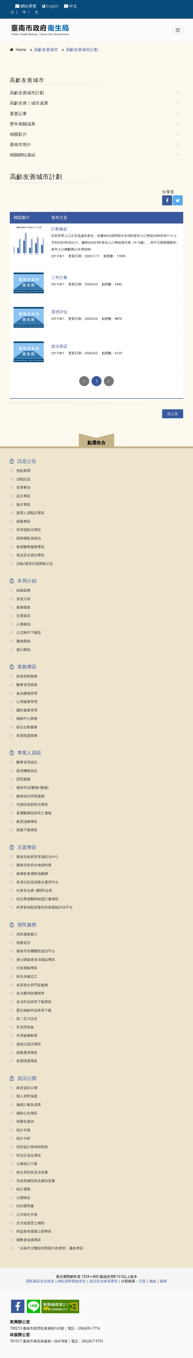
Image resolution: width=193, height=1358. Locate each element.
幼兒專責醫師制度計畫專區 (34, 899)
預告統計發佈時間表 (29, 1147)
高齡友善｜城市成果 (29, 103)
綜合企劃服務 (23, 727)
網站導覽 (28, 6)
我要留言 (20, 943)
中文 (73, 6)
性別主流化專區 (25, 1155)
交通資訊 (20, 616)
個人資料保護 (23, 1096)
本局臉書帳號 (23, 1035)
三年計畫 (59, 277)
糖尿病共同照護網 (27, 796)
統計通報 (20, 1189)
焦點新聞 (20, 471)
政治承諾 (59, 346)
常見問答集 (22, 1027)
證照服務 (20, 779)
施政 (152, 1281)
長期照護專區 (23, 1061)
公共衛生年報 (23, 1214)
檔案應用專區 (23, 1053)
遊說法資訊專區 (25, 1044)
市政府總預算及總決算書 (32, 1181)
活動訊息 (20, 479)
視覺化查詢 (22, 1121)
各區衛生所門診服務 (29, 985)
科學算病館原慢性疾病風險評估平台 (41, 907)
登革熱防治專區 (25, 530)
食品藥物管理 (23, 693)
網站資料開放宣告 (72, 1281)
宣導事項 (20, 487)
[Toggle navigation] (177, 30)
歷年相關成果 (22, 123)
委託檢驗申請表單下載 (31, 1010)
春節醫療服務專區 (27, 547)
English (52, 6)
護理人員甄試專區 (27, 513)
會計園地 (20, 650)
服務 (163, 1281)
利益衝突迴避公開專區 (31, 1231)
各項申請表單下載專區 (31, 1002)
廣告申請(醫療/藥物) (29, 788)
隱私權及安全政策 (40, 1281)
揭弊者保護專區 (25, 1240)
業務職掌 (20, 607)
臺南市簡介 (20, 144)
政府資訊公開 (23, 1088)
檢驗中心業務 (23, 718)
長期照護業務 (23, 736)
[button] (96, 440)
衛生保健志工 (23, 976)
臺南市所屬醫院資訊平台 (32, 951)
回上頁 (172, 414)
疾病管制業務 (23, 676)
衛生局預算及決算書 (29, 1172)
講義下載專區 (23, 830)
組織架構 (20, 590)
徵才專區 (20, 505)
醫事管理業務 (23, 685)
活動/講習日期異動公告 (31, 564)
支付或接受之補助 (27, 1223)
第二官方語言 (23, 1019)
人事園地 (20, 624)
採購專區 (20, 521)
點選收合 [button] (96, 442)
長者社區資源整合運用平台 (34, 882)
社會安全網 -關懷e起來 (31, 890)
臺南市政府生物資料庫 (31, 865)
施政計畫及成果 (25, 1105)
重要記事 (18, 113)
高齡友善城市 (46, 49)
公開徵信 (20, 1198)
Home (21, 49)
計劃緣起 (59, 229)
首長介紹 (20, 599)
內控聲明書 (22, 1206)
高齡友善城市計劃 (82, 49)
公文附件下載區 (25, 632)
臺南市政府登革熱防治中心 (34, 857)
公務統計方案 (23, 1164)
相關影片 (18, 134)
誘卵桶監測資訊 (25, 538)
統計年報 (20, 1130)
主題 (142, 1281)
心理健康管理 (23, 702)
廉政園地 (20, 641)
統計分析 (20, 1138)
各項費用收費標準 (27, 993)
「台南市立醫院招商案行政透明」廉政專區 (46, 1248)
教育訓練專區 (23, 822)
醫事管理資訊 (23, 762)
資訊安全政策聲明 (103, 1281)
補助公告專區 (23, 1113)
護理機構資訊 (23, 771)
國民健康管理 (23, 710)
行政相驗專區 (23, 968)
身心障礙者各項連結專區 (32, 960)
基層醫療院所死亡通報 (31, 813)
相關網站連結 (22, 154)
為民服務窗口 (23, 934)
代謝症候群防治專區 (29, 804)
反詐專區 (20, 496)
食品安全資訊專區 (27, 555)
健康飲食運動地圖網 (29, 874)
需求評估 (59, 311)
